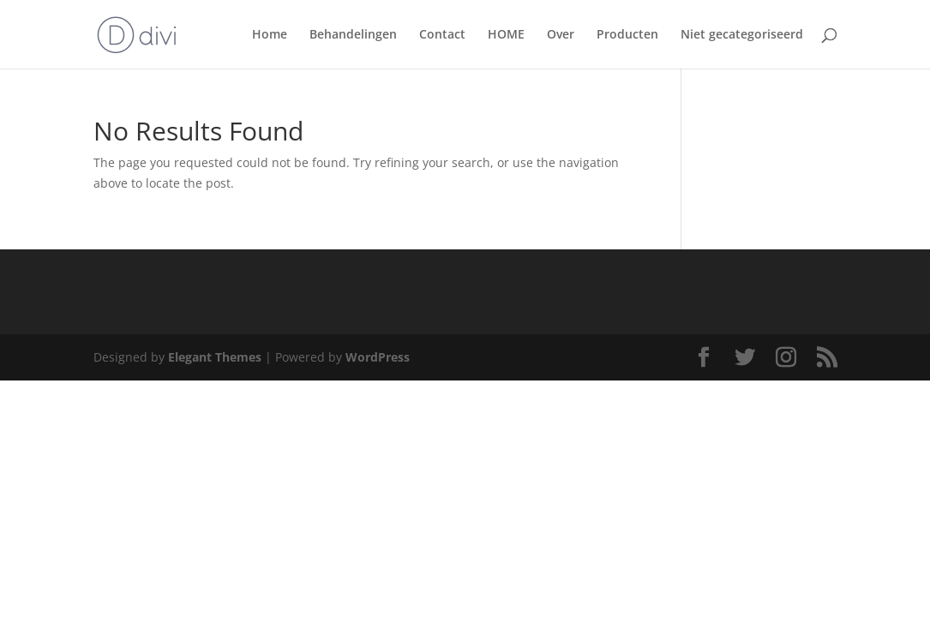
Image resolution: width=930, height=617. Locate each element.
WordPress (377, 357)
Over (560, 35)
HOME (506, 35)
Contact (442, 35)
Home (269, 35)
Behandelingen (353, 35)
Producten (627, 35)
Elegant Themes (214, 357)
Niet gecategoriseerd (742, 35)
